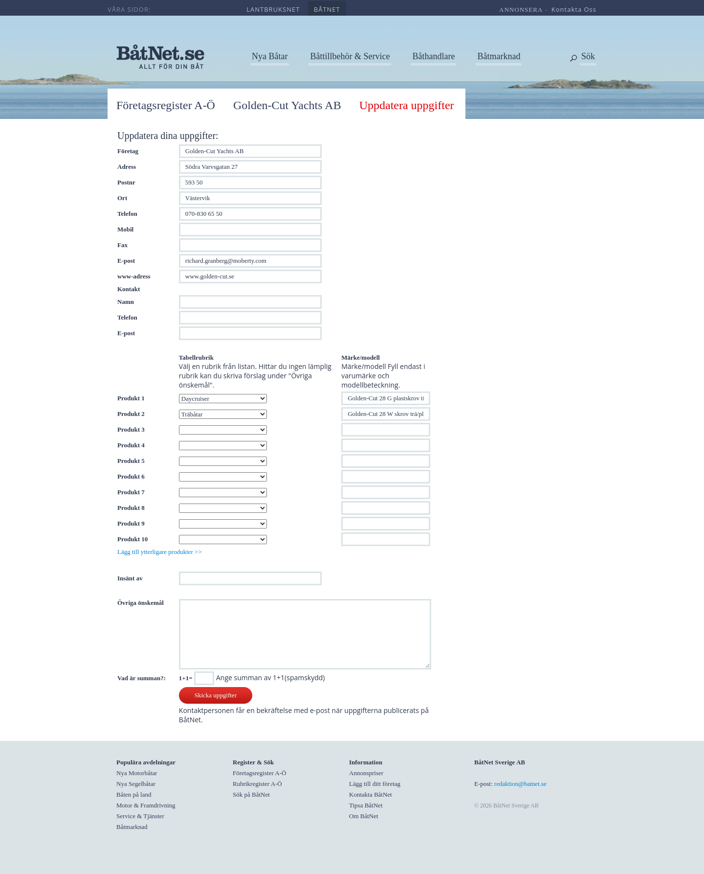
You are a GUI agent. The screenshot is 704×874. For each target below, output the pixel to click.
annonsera (521, 9)
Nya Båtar (269, 56)
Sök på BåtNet (251, 794)
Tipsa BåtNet (366, 805)
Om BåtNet (363, 816)
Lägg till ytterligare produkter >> (159, 551)
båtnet (327, 9)
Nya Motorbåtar (136, 773)
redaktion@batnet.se (520, 783)
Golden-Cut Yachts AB (287, 105)
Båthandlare (433, 56)
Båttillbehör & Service (350, 56)
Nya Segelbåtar (135, 783)
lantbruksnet (273, 9)
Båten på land (133, 794)
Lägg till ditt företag (374, 783)
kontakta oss (573, 9)
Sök (588, 56)
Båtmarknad (498, 56)
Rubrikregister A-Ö (257, 783)
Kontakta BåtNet (370, 794)
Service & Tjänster (140, 816)
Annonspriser (366, 773)
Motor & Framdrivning (146, 805)
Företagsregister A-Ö (165, 105)
